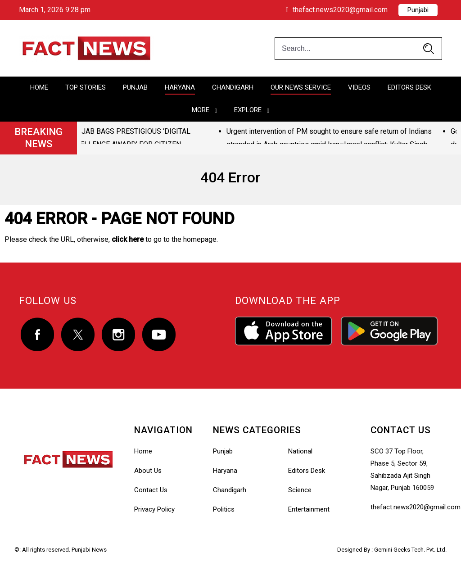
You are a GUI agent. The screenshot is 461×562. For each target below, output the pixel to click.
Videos (359, 87)
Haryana (180, 87)
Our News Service (301, 87)
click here (128, 239)
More (200, 110)
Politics (224, 509)
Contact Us (150, 490)
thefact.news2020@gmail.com (337, 9)
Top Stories (85, 87)
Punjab (135, 87)
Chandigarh (232, 87)
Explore (248, 110)
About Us (148, 471)
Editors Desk (409, 87)
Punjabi (418, 10)
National (300, 451)
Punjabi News (89, 549)
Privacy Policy (154, 509)
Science (300, 490)
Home (39, 87)
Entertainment (309, 509)
